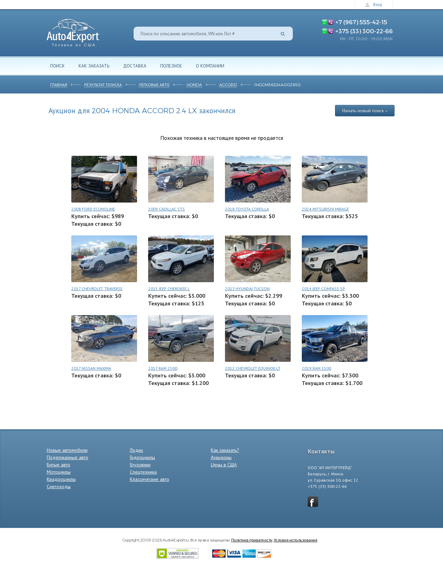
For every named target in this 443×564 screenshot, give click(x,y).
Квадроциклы (61, 479)
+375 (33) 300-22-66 (364, 30)
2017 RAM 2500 (162, 368)
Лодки (136, 450)
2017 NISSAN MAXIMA (91, 368)
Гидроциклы (142, 457)
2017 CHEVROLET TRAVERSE (97, 288)
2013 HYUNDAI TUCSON (247, 288)
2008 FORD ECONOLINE (93, 209)
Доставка (134, 66)
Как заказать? (225, 450)
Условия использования (295, 539)
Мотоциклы (59, 472)
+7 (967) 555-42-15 (361, 21)
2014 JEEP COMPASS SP (323, 288)
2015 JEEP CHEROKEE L (169, 288)
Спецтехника (143, 472)
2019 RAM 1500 (316, 368)
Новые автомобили (67, 450)
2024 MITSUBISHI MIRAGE (325, 209)
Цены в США (224, 465)
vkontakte (313, 501)
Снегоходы (59, 486)
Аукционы (221, 457)
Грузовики (140, 465)
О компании (210, 66)
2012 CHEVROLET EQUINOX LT (252, 368)
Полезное (171, 66)
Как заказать (94, 66)
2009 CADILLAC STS (166, 209)
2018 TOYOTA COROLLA (247, 209)
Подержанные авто (67, 457)
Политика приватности (251, 539)
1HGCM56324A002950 (277, 84)
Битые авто (58, 465)
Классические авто (149, 479)
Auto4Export (73, 31)
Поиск (57, 66)
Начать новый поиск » (364, 110)
